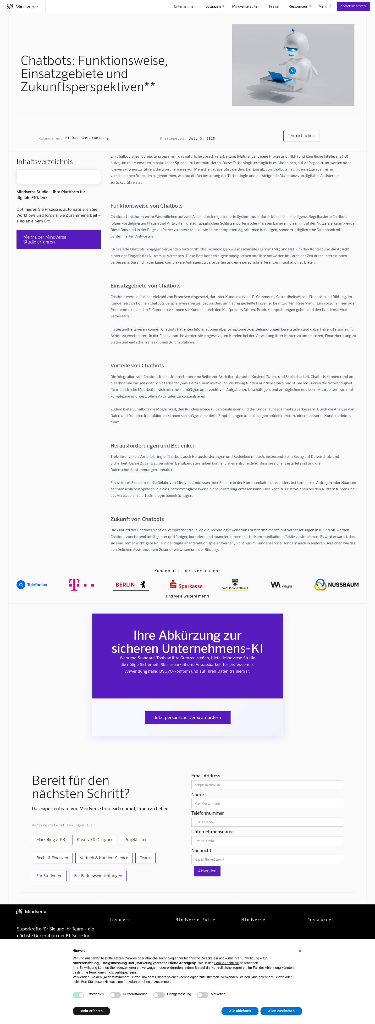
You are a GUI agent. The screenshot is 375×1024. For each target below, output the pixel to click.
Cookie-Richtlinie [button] (226, 963)
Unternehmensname (212, 831)
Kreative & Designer (95, 839)
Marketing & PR (50, 839)
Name (197, 794)
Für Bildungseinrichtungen (98, 875)
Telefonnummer (207, 812)
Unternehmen (184, 6)
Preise (274, 6)
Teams (145, 857)
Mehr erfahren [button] (91, 1011)
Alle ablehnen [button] (240, 1011)
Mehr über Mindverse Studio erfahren (44, 239)
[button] (300, 951)
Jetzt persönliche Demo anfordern (187, 717)
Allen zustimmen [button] (281, 1011)
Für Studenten (49, 875)
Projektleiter (135, 839)
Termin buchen (301, 135)
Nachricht (201, 850)
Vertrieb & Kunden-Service (104, 857)
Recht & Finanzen (52, 857)
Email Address (205, 775)
